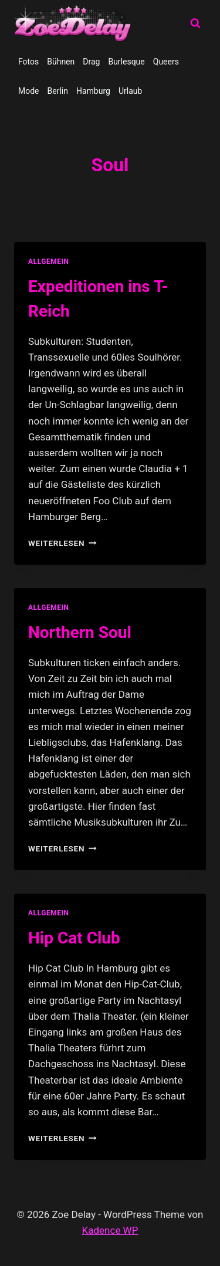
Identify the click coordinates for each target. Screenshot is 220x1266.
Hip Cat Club (74, 938)
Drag (91, 61)
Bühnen (61, 61)
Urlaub (130, 91)
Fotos (28, 61)
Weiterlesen (62, 543)
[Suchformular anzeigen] (195, 23)
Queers (166, 61)
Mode (28, 91)
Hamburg (93, 91)
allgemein (48, 261)
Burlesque (126, 61)
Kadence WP (110, 1230)
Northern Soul (79, 632)
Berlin (58, 91)
